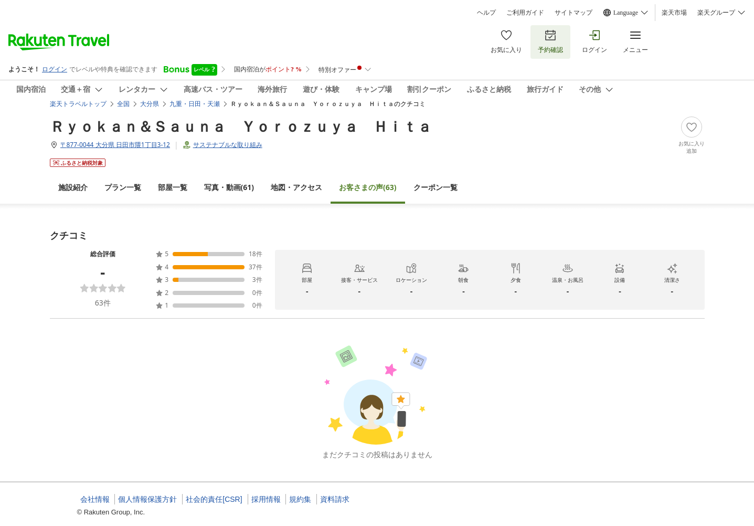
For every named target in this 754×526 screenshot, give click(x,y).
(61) (229, 187)
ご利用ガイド (525, 12)
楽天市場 (674, 12)
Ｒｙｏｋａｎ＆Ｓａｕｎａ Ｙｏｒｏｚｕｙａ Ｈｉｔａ (241, 126)
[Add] (691, 135)
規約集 (300, 499)
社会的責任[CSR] (214, 499)
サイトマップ (573, 12)
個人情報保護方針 (147, 499)
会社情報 (95, 499)
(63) (368, 187)
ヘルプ (486, 12)
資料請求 (334, 499)
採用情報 (266, 499)
